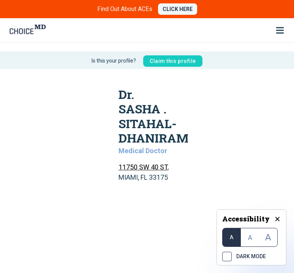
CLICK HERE (178, 9)
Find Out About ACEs (124, 9)
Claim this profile (173, 61)
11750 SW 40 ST (143, 167)
